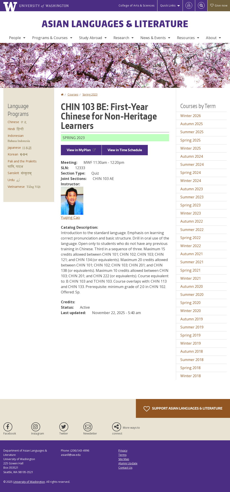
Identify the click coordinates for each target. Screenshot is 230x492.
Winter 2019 (190, 343)
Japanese (14, 147)
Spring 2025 (190, 140)
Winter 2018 (190, 375)
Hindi (11, 129)
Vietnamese (16, 186)
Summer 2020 (191, 294)
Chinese (13, 122)
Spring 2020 (190, 302)
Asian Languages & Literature (115, 23)
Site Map (123, 459)
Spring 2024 (190, 172)
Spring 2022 (190, 237)
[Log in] (189, 5)
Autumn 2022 (191, 221)
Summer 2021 (191, 261)
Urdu (11, 180)
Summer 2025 (191, 131)
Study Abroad (90, 37)
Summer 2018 (191, 359)
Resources (186, 37)
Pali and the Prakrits (22, 161)
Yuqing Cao (70, 217)
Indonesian (16, 135)
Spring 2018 (190, 367)
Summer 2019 (191, 327)
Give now (218, 5)
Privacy (122, 450)
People (15, 37)
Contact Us (125, 468)
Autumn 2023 (191, 188)
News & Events (153, 37)
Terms (122, 455)
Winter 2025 (190, 148)
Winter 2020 (190, 310)
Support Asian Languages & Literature (183, 409)
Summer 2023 (191, 197)
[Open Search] (201, 5)
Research (121, 37)
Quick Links (168, 5)
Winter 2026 (190, 115)
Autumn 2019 (191, 319)
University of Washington (29, 482)
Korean (13, 154)
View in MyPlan (81, 150)
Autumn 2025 (191, 123)
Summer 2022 (191, 229)
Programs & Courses (50, 37)
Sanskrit (13, 173)
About (211, 37)
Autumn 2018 (191, 351)
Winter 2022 (190, 245)
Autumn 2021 (191, 253)
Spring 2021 (190, 270)
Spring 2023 (89, 94)
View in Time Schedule (125, 150)
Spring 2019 (190, 335)
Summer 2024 (191, 164)
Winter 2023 (190, 213)
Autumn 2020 (191, 286)
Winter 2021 (190, 278)
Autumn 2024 (191, 156)
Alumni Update (127, 463)
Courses (73, 94)
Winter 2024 (190, 180)
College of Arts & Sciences (137, 5)
